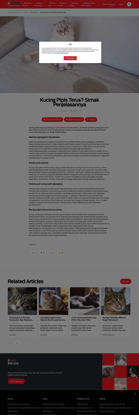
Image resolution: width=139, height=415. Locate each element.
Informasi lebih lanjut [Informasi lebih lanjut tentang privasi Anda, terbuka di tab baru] (62, 53)
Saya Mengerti (70, 58)
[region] (70, 52)
